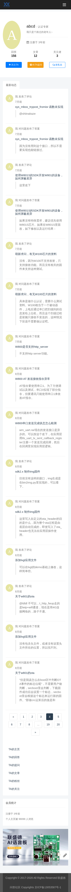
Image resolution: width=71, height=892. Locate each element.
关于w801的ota (24, 596)
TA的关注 (14, 788)
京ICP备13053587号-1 (48, 887)
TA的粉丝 (14, 780)
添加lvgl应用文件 (26, 560)
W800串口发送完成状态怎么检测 (36, 423)
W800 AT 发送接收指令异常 (32, 378)
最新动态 (11, 84)
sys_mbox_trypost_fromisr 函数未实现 (39, 106)
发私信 (57, 64)
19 (48, 724)
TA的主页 (14, 749)
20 (58, 724)
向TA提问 (36, 64)
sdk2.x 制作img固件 (27, 471)
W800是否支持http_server (31, 346)
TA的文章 (14, 773)
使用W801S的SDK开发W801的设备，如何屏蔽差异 (39, 177)
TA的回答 (14, 757)
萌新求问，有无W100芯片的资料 (36, 254)
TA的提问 (14, 765)
